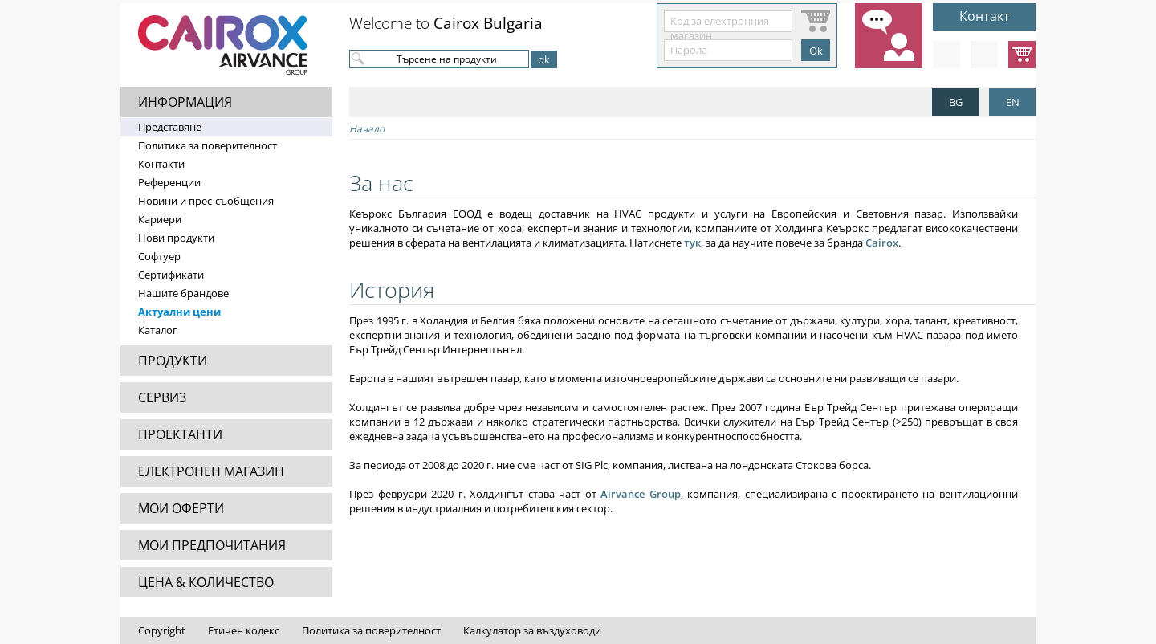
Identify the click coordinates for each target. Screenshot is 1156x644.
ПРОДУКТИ (172, 360)
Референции (169, 182)
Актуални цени (179, 311)
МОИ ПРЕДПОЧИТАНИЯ (212, 545)
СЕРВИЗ (162, 397)
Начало (367, 129)
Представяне (169, 127)
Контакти (161, 164)
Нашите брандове (183, 293)
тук (692, 242)
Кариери (159, 219)
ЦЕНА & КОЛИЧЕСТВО (206, 582)
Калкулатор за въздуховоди (532, 630)
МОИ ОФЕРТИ (181, 508)
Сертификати (171, 274)
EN (1013, 102)
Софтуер (159, 256)
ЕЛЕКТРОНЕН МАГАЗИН (211, 471)
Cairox (881, 242)
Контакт (984, 16)
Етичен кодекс (243, 630)
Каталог (157, 330)
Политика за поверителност (207, 145)
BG (956, 102)
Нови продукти (176, 237)
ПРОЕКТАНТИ (180, 434)
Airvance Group (640, 494)
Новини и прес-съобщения (206, 201)
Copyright (161, 630)
